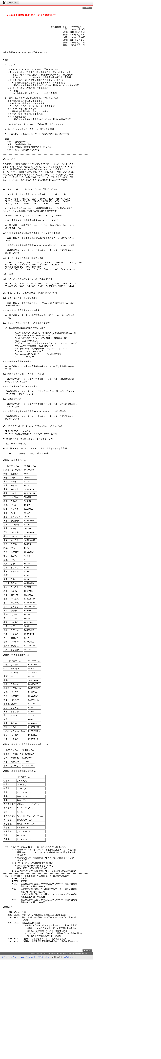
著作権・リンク (44, 1056)
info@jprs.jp (70, 1056)
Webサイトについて (28, 1056)
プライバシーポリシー (10, 1056)
